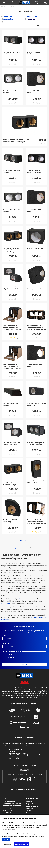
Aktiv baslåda (8, 19)
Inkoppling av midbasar (11, 806)
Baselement (7, 16)
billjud (20, 599)
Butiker (5, 799)
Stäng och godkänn (21, 844)
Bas (9, 7)
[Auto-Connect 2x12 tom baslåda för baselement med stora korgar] (19, 142)
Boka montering (8, 801)
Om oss (28, 811)
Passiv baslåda (32, 16)
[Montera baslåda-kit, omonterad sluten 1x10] (12, 367)
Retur (28, 813)
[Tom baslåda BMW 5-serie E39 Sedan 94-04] (36, 483)
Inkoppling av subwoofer (11, 803)
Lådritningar (7, 810)
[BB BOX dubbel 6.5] (12, 406)
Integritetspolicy (32, 806)
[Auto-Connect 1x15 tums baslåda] (36, 250)
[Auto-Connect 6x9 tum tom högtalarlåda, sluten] (12, 444)
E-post (4, 635)
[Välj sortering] (8, 26)
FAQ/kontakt (31, 804)
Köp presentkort (8, 812)
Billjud (3, 7)
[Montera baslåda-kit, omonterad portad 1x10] (36, 522)
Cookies (29, 802)
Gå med (24, 664)
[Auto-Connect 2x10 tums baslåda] (12, 54)
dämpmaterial (6, 603)
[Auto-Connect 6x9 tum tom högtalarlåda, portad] (12, 289)
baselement (17, 568)
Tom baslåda (17, 7)
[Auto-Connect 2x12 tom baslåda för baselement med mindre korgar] (12, 483)
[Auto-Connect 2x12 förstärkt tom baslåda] (36, 54)
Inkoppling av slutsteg (11, 808)
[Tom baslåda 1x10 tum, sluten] (36, 367)
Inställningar (7, 844)
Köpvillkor (29, 808)
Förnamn (5, 643)
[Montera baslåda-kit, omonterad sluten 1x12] (12, 328)
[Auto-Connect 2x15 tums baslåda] (12, 93)
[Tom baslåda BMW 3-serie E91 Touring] (12, 522)
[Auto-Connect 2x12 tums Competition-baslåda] (36, 444)
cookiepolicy (11, 829)
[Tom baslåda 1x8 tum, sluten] (36, 93)
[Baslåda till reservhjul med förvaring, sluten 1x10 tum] (36, 289)
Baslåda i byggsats (9, 22)
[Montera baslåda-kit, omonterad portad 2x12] (36, 328)
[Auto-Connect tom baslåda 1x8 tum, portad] (36, 406)
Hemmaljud (10, 657)
